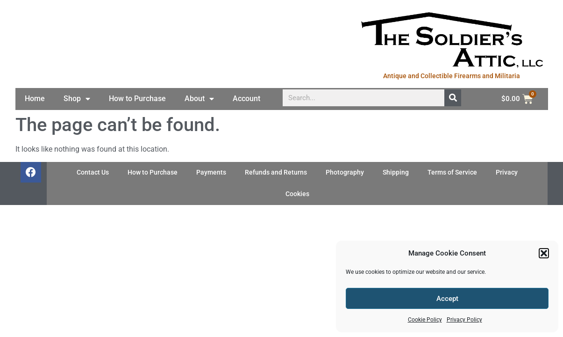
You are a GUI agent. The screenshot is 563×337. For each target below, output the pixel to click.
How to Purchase (137, 98)
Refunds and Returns (276, 172)
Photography (345, 172)
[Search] (452, 97)
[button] (544, 253)
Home (35, 98)
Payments (211, 172)
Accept (447, 298)
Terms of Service (452, 172)
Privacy (507, 172)
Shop (77, 98)
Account (246, 98)
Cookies (297, 194)
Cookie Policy (425, 319)
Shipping (396, 172)
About (199, 98)
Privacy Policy (464, 319)
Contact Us (93, 172)
